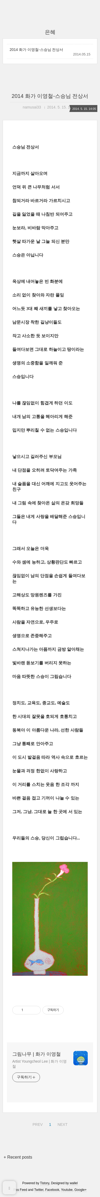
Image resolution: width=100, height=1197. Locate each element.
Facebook (52, 1190)
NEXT (61, 1124)
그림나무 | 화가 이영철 (36, 1054)
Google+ (80, 1190)
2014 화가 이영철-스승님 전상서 (36, 49)
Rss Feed (20, 1190)
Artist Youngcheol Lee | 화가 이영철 (39, 1064)
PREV (37, 1124)
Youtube (67, 1190)
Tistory (44, 1183)
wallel (74, 1183)
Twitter (38, 1190)
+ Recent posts (18, 1157)
